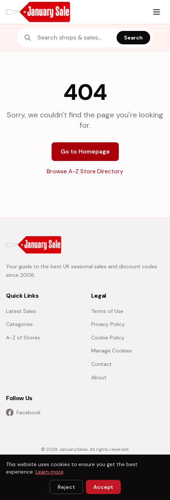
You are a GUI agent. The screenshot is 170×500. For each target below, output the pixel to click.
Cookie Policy (107, 337)
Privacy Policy (108, 324)
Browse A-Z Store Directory (85, 171)
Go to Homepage (85, 151)
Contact (101, 364)
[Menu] (156, 11)
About (98, 377)
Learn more (49, 471)
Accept (103, 487)
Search (133, 37)
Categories (19, 324)
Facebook (23, 412)
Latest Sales (21, 311)
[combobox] (75, 38)
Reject (66, 487)
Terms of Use (107, 311)
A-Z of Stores (23, 337)
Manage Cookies (111, 350)
